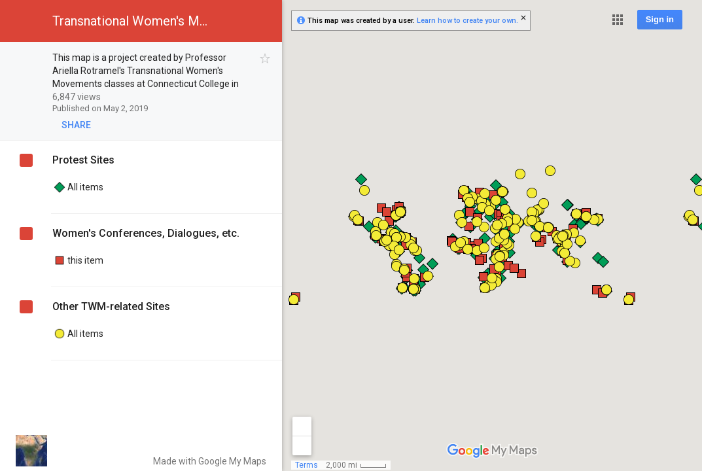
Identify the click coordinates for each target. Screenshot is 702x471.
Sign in (660, 19)
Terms (306, 465)
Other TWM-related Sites (111, 306)
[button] (617, 19)
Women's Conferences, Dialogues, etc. (145, 233)
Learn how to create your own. (467, 20)
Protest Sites (83, 160)
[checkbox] (265, 58)
